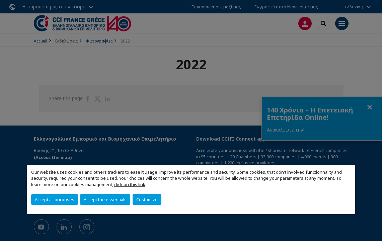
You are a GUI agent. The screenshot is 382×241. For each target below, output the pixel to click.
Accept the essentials (105, 199)
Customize (147, 199)
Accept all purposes (54, 199)
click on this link (129, 184)
